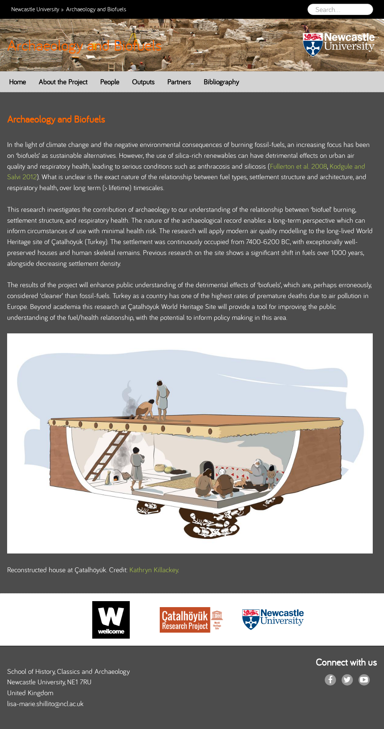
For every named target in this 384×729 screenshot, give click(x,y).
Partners (179, 81)
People (109, 81)
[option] (111, 620)
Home (17, 81)
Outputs (143, 81)
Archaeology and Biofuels (84, 45)
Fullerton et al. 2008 (298, 166)
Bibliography (221, 81)
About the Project (63, 81)
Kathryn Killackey (153, 569)
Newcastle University (35, 9)
